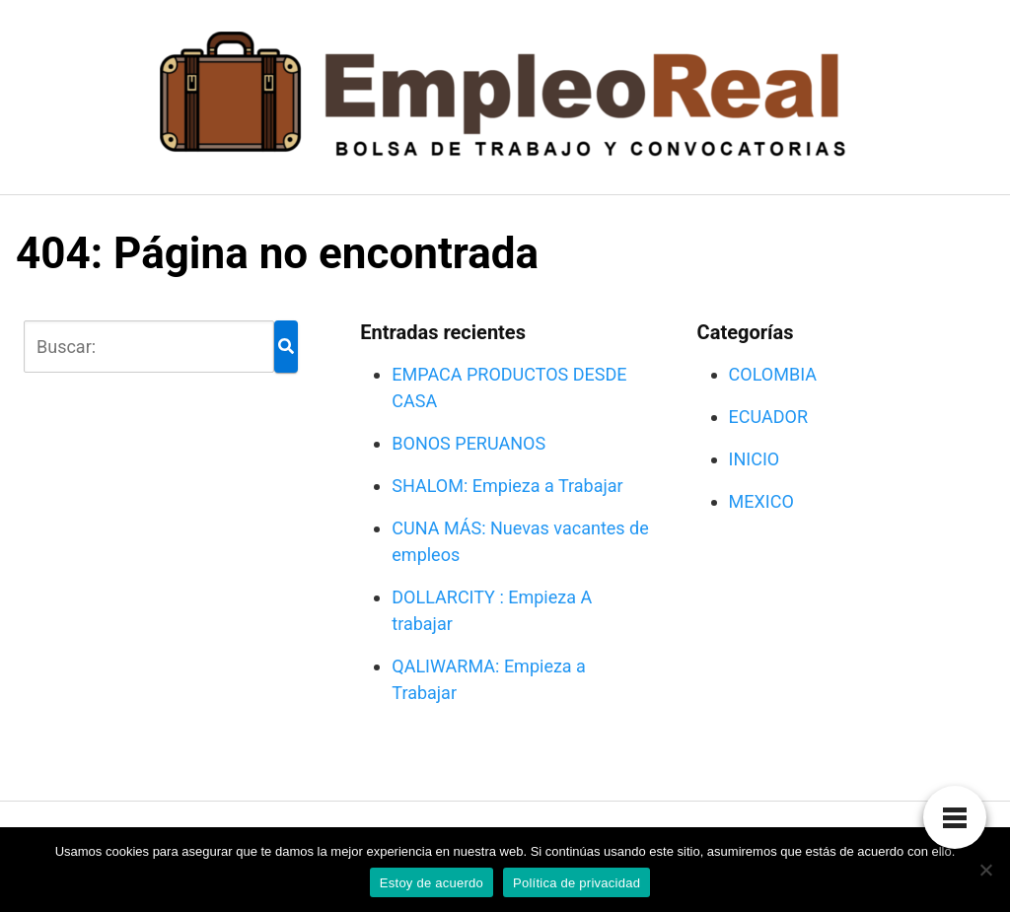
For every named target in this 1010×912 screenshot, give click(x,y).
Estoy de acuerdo (431, 883)
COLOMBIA (773, 374)
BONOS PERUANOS (468, 443)
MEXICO (761, 501)
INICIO (754, 459)
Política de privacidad (576, 883)
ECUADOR (768, 416)
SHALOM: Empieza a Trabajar (507, 485)
